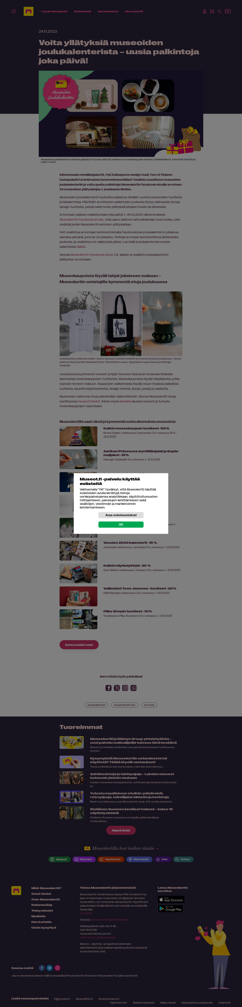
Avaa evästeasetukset (121, 515)
